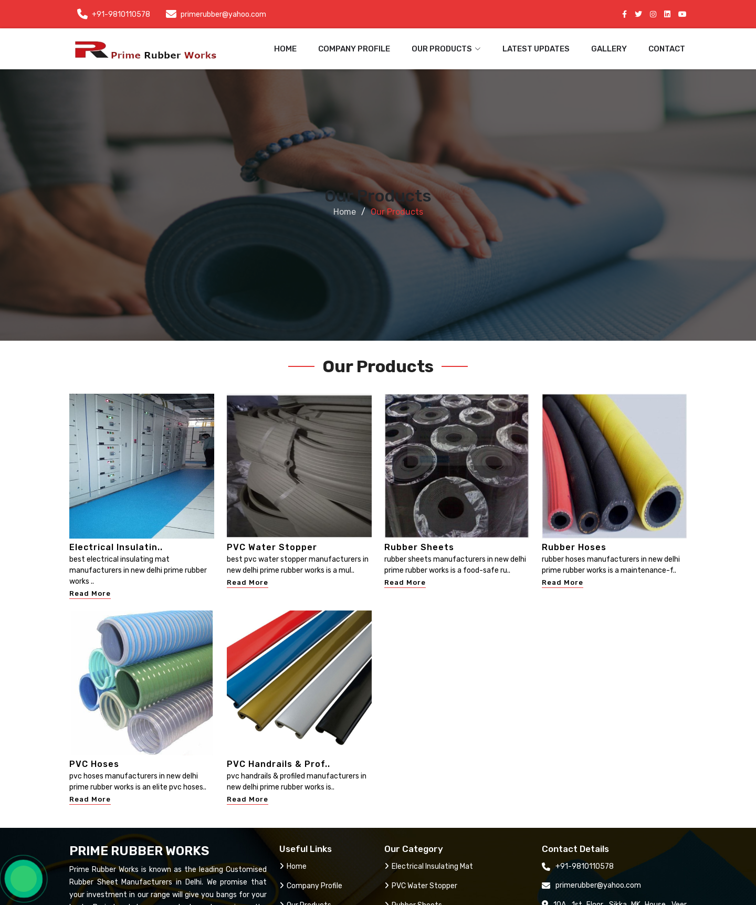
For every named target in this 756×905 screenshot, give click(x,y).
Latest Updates (536, 49)
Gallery (609, 49)
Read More (90, 593)
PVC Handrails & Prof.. (278, 764)
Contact (666, 49)
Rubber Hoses (574, 547)
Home (285, 49)
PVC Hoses (94, 764)
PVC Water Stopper (272, 547)
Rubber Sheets (419, 547)
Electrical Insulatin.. (116, 547)
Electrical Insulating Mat (428, 866)
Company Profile (354, 49)
